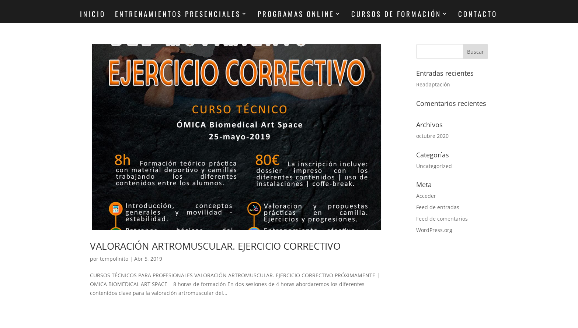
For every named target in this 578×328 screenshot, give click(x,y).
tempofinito (114, 258)
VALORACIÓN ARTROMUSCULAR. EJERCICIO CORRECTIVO (215, 246)
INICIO (92, 15)
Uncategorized (434, 166)
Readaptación (433, 84)
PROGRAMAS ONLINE (296, 15)
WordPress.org (434, 230)
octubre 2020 (432, 135)
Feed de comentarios (442, 218)
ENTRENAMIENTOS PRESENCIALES (178, 15)
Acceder (426, 195)
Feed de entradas (437, 207)
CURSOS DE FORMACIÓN (396, 15)
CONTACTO (477, 15)
